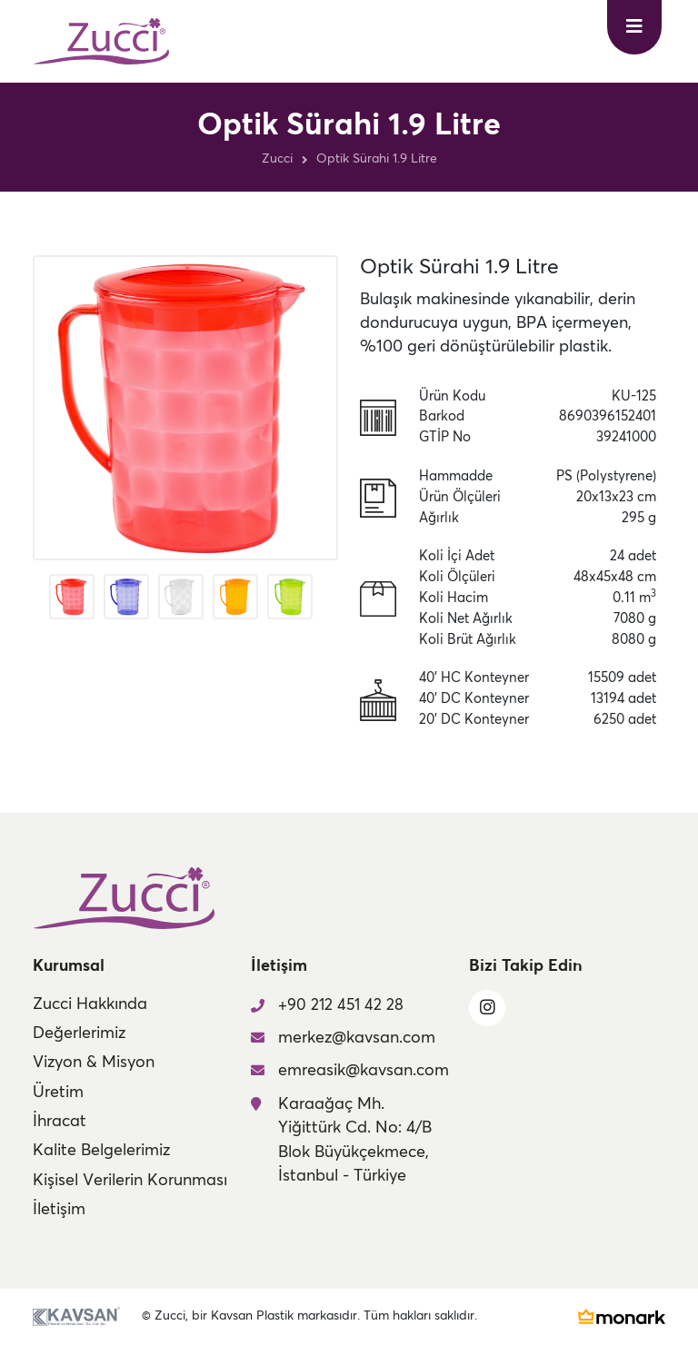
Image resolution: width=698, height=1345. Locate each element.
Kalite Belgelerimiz (101, 1150)
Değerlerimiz (79, 1033)
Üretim (58, 1092)
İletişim (59, 1210)
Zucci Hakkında (90, 1004)
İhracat (59, 1121)
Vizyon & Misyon (94, 1062)
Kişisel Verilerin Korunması (130, 1180)
